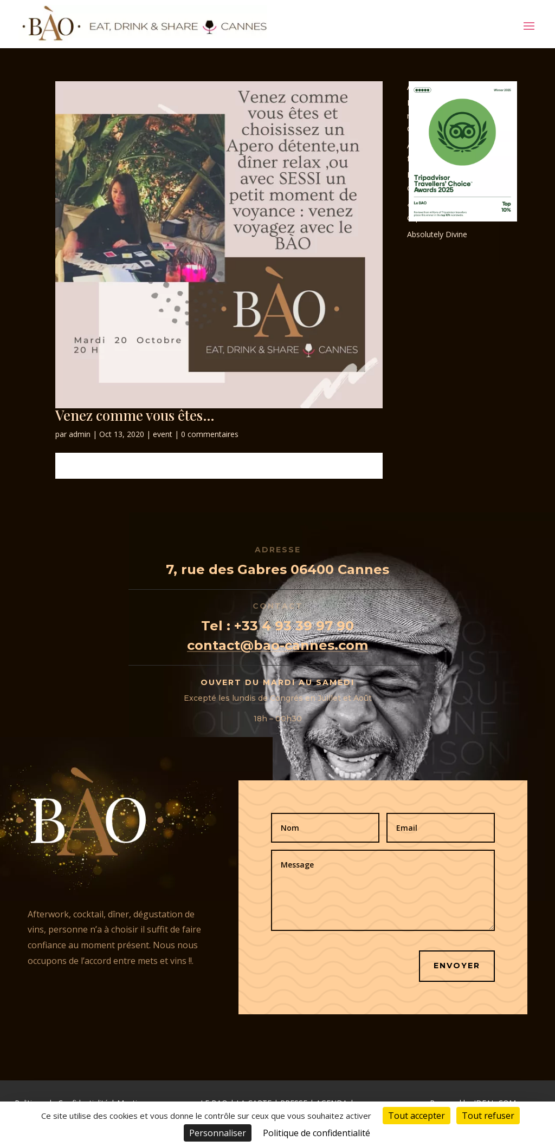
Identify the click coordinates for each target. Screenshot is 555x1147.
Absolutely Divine (437, 234)
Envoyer (457, 965)
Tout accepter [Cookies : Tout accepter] (416, 1116)
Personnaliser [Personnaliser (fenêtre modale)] (217, 1133)
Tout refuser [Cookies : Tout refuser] (488, 1116)
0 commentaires (209, 434)
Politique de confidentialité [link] (316, 1133)
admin (80, 434)
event (162, 434)
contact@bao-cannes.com (277, 645)
